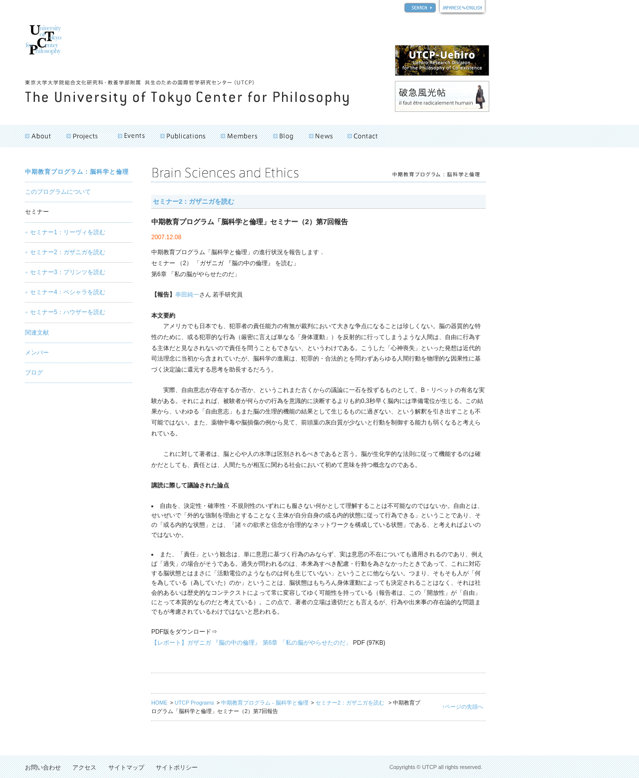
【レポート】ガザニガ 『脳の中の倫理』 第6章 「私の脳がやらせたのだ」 (251, 642)
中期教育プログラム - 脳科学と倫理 (265, 703)
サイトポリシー (177, 767)
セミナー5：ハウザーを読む (67, 312)
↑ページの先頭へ (462, 707)
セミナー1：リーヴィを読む (67, 232)
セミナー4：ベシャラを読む (67, 292)
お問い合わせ (43, 767)
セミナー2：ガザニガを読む (193, 201)
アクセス (84, 767)
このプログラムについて (58, 191)
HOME (159, 703)
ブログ (34, 372)
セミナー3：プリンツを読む (67, 272)
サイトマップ (126, 767)
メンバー (37, 352)
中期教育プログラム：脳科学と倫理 (77, 171)
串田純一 (187, 294)
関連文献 (37, 332)
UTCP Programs (194, 703)
